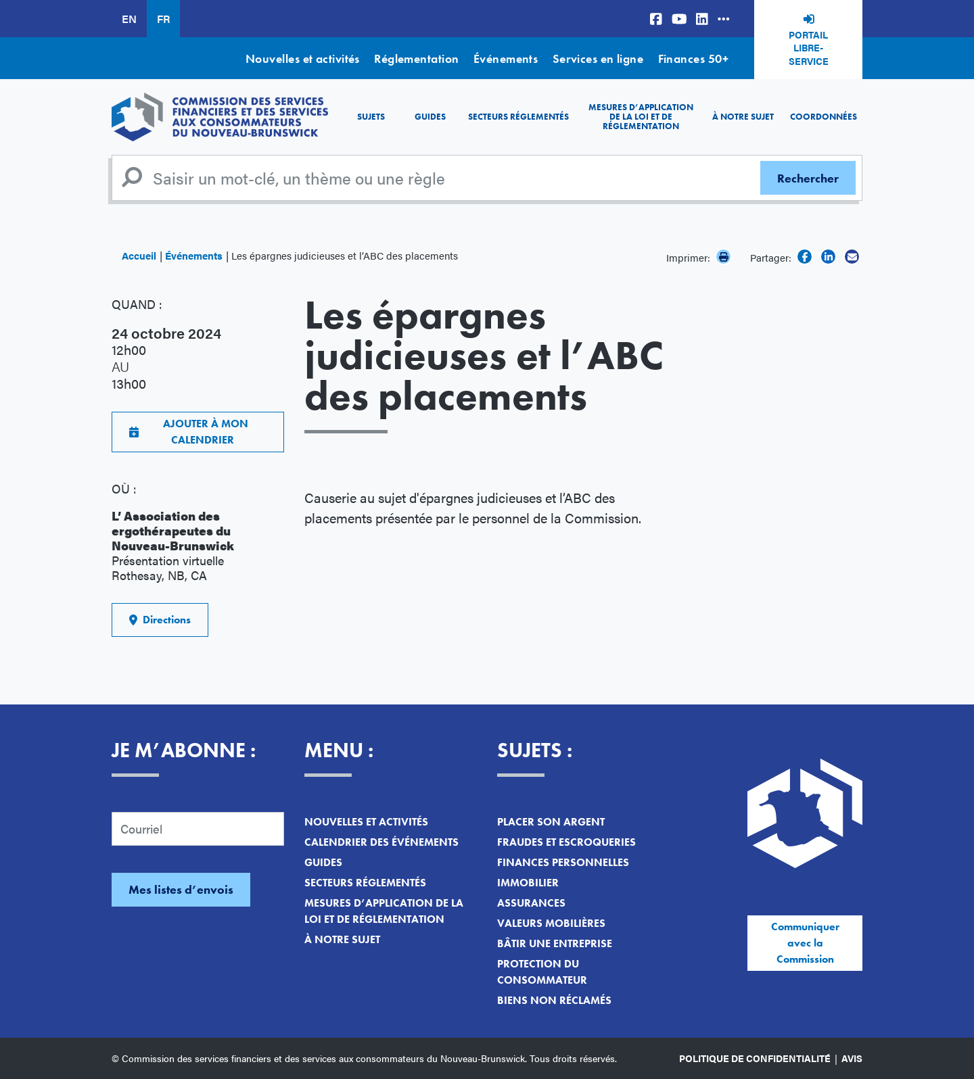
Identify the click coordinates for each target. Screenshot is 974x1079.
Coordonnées (823, 116)
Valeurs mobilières (551, 923)
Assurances (531, 903)
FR (163, 18)
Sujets (371, 116)
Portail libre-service (809, 48)
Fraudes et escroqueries (566, 842)
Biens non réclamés (554, 1000)
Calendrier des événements (381, 842)
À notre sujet (743, 116)
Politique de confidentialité (755, 1058)
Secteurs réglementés (518, 116)
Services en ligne (598, 58)
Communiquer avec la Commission (805, 942)
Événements (505, 58)
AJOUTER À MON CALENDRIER (188, 431)
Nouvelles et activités (303, 58)
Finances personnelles (563, 862)
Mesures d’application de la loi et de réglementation (640, 117)
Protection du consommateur (542, 972)
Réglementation (416, 58)
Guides (430, 116)
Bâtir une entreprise (554, 943)
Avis (851, 1058)
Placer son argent (551, 822)
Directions (160, 620)
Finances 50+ (693, 58)
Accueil (139, 255)
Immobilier (528, 883)
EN (129, 18)
